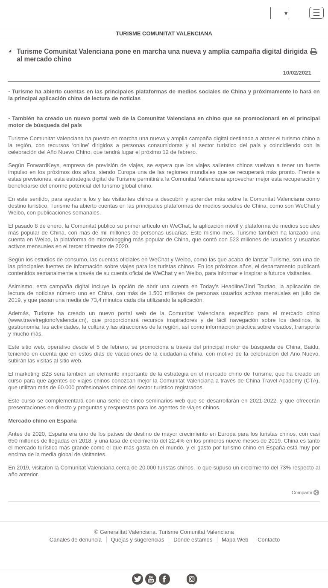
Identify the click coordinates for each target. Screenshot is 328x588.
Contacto (269, 539)
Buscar (299, 12)
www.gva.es (57, 13)
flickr (178, 579)
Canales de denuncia (76, 539)
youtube (150, 579)
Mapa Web (235, 539)
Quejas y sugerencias (137, 539)
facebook (164, 579)
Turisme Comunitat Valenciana (164, 33)
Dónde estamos (192, 539)
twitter (137, 579)
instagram (191, 579)
